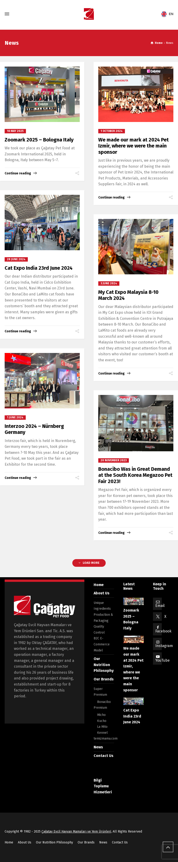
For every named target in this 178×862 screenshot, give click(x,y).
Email (160, 605)
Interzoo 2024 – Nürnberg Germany (34, 429)
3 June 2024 (109, 283)
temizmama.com (106, 738)
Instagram (164, 646)
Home (99, 585)
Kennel (102, 733)
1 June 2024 (15, 417)
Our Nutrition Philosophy (104, 665)
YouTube (162, 660)
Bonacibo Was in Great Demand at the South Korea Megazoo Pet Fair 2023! (135, 475)
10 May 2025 (15, 131)
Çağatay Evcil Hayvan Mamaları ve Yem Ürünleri (76, 831)
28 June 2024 (16, 259)
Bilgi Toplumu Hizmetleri (103, 786)
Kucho (101, 721)
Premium (100, 708)
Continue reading (18, 173)
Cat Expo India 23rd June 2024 (39, 268)
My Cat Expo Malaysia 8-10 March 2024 (128, 295)
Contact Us (103, 755)
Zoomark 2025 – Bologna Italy (39, 140)
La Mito (102, 727)
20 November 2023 (114, 460)
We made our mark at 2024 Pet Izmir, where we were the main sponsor (133, 146)
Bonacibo (104, 702)
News (98, 747)
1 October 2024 (112, 131)
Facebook (163, 631)
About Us (101, 593)
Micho (101, 715)
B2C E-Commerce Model (102, 644)
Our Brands (104, 679)
